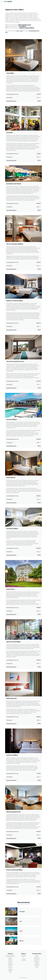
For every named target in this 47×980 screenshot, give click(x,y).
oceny (21, 30)
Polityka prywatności (10, 956)
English (10, 957)
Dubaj (36, 967)
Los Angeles (37, 964)
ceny (17, 30)
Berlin (36, 955)
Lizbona (37, 965)
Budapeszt (36, 961)
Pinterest (23, 960)
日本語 (10, 971)
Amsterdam (37, 959)
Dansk (10, 968)
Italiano (10, 963)
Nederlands (10, 964)
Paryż (37, 963)
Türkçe (10, 965)
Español (10, 959)
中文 (10, 972)
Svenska (10, 967)
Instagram (23, 955)
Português (10, 969)
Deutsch (10, 960)
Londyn (36, 956)
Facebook (23, 956)
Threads (23, 959)
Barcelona (36, 957)
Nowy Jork (36, 960)
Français (10, 961)
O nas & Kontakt (10, 955)
